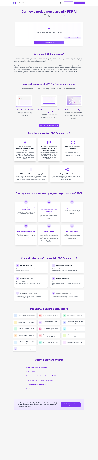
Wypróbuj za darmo (79, 2)
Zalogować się (68, 2)
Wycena (40, 2)
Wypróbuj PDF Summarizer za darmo (49, 125)
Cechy (35, 2)
